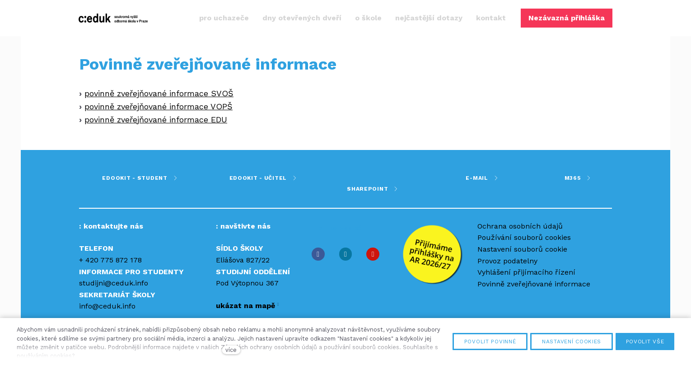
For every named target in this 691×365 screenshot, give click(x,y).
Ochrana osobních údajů (520, 226)
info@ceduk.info (107, 306)
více (231, 349)
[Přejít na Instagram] (345, 254)
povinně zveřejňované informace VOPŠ (158, 108)
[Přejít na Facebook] (318, 254)
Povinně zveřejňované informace (533, 284)
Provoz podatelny (507, 261)
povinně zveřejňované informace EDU (155, 121)
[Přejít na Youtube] (372, 254)
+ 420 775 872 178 (110, 260)
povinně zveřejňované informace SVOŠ (158, 95)
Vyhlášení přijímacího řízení (526, 272)
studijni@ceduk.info (113, 283)
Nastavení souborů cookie (522, 249)
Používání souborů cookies (524, 237)
